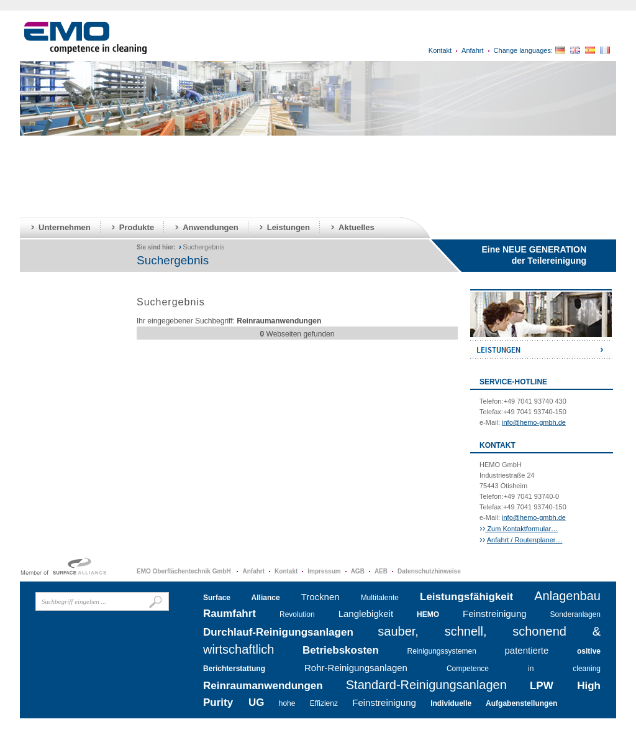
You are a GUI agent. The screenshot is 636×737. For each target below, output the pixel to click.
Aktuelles (356, 227)
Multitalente (380, 597)
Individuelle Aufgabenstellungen (493, 703)
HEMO (428, 614)
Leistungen (288, 227)
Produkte (136, 227)
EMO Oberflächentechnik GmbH (184, 571)
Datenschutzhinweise (429, 571)
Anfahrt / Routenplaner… (525, 540)
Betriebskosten (340, 650)
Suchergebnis (203, 247)
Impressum (323, 571)
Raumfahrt (229, 613)
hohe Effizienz (308, 703)
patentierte (527, 650)
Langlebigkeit (365, 613)
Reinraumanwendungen (263, 686)
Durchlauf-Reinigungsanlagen (278, 632)
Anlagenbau (567, 596)
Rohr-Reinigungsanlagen (355, 667)
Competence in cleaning (524, 668)
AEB (381, 571)
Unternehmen (65, 227)
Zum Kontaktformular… (521, 528)
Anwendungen (210, 227)
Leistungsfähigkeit (466, 597)
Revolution (297, 614)
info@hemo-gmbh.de (534, 422)
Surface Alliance (241, 597)
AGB (358, 571)
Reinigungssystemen (441, 651)
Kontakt (440, 50)
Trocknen (320, 596)
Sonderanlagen (575, 614)
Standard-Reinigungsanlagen (426, 685)
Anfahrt (472, 50)
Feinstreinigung (495, 613)
